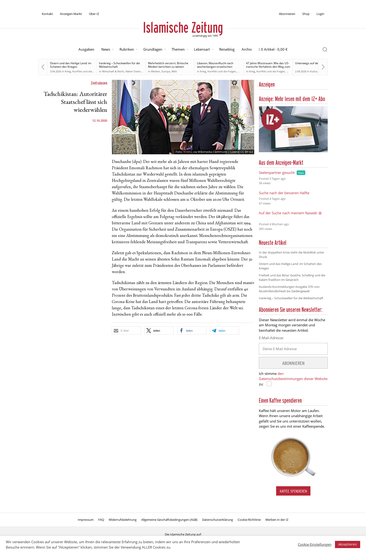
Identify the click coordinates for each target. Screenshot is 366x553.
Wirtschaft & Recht (113, 71)
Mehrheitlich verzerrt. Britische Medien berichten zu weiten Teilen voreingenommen (168, 66)
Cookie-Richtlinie (249, 520)
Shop (306, 14)
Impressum (86, 520)
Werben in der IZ (276, 520)
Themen (178, 49)
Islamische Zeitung (183, 27)
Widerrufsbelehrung (123, 520)
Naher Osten (133, 71)
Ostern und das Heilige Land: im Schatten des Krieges (70, 65)
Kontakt (47, 14)
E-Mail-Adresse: (271, 337)
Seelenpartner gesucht (277, 172)
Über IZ (94, 14)
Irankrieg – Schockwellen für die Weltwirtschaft (119, 65)
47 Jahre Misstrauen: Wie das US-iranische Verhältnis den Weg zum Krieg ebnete (268, 66)
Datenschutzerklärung (217, 520)
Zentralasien (99, 83)
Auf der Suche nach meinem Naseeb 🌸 (290, 213)
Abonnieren (287, 14)
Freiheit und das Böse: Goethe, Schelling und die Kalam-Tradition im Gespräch (292, 277)
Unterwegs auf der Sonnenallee (315, 63)
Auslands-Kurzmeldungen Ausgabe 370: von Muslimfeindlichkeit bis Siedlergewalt (289, 289)
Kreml (187, 152)
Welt (174, 71)
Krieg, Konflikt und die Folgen (83, 71)
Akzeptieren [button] (347, 544)
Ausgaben (86, 49)
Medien (155, 71)
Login (320, 14)
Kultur (313, 71)
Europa (166, 71)
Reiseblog (227, 49)
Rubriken (127, 49)
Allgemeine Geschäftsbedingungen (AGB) (169, 520)
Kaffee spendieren (293, 491)
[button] (126, 330)
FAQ (101, 520)
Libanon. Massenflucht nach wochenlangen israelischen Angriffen (215, 66)
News (105, 49)
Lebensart (202, 49)
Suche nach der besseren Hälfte (284, 192)
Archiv (247, 49)
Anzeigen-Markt (71, 14)
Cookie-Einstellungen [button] (314, 544)
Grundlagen (152, 49)
